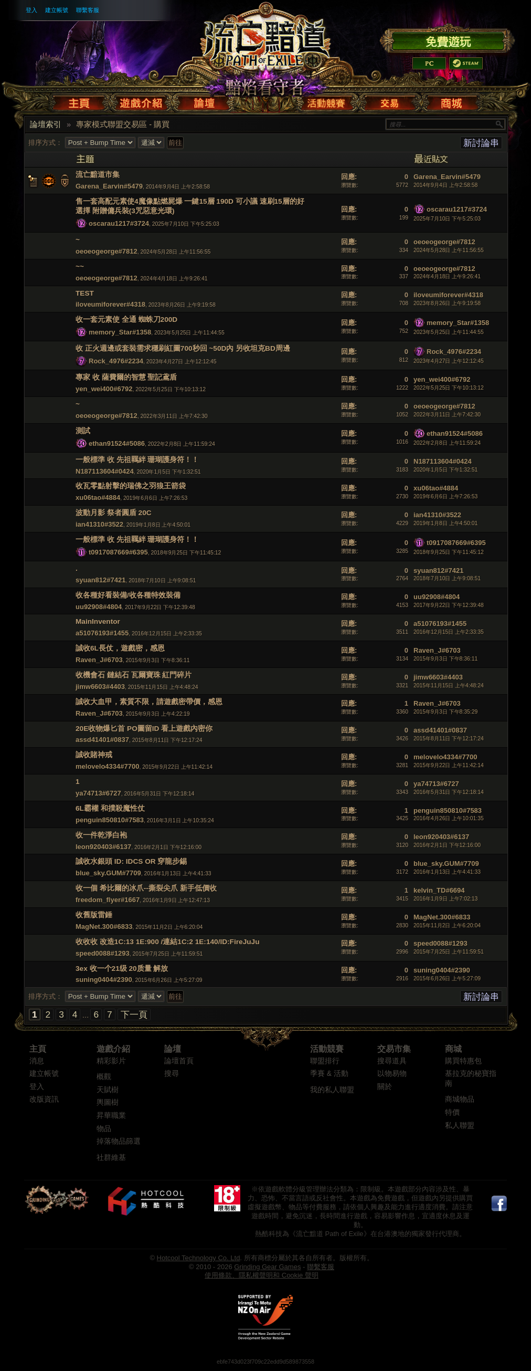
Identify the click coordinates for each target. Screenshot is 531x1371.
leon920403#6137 (103, 847)
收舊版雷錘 (94, 915)
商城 (453, 1048)
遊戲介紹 (113, 1048)
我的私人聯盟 (332, 1090)
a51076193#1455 (102, 633)
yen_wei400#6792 (104, 389)
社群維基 (111, 1157)
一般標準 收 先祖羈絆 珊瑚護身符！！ (137, 460)
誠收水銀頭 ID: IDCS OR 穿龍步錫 (131, 861)
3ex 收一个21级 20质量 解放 (122, 968)
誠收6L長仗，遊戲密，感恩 (120, 648)
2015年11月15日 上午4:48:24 (448, 685)
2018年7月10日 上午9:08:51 (447, 578)
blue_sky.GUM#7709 (108, 873)
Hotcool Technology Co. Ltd (198, 1258)
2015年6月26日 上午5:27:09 (447, 978)
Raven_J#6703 (99, 660)
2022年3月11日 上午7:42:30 (447, 414)
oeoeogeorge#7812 (106, 251)
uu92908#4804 (99, 607)
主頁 (37, 1048)
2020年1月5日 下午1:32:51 (445, 470)
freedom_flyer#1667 (108, 900)
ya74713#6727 (98, 793)
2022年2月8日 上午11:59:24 (447, 443)
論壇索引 (45, 124)
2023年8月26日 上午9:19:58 (447, 303)
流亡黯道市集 (98, 175)
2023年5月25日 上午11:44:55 (448, 332)
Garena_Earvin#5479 (109, 186)
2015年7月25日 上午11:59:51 (448, 952)
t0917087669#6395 (118, 552)
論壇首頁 (179, 1061)
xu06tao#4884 (98, 497)
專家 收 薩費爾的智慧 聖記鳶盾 (126, 377)
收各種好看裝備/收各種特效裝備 (128, 595)
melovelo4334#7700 (107, 766)
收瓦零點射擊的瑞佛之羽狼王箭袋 (131, 486)
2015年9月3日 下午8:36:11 (445, 659)
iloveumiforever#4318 (110, 304)
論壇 (172, 1048)
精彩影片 (111, 1061)
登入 (31, 10)
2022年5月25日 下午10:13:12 (448, 388)
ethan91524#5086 (117, 443)
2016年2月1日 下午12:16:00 (447, 845)
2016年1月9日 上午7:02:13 (445, 899)
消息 (36, 1061)
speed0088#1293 (103, 953)
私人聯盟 (459, 1125)
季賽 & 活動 (329, 1073)
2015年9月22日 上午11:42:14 (448, 765)
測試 (83, 431)
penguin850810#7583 (110, 820)
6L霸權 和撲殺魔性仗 (110, 808)
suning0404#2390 (104, 979)
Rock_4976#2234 (116, 361)
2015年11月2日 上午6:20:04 (447, 925)
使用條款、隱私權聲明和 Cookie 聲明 (261, 1275)
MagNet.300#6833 (104, 926)
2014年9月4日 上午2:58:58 (445, 185)
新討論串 (481, 143)
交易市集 (394, 1048)
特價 (452, 1112)
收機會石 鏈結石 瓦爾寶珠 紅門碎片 (134, 675)
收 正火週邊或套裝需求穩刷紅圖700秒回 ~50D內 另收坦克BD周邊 (183, 348)
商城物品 (459, 1099)
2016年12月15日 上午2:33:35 (448, 632)
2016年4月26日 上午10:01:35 (448, 818)
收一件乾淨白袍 (101, 835)
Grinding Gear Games (267, 1267)
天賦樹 (108, 1090)
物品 (104, 1129)
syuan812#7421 (100, 580)
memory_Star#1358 (120, 332)
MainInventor (98, 621)
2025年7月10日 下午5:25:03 (447, 219)
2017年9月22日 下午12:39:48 (448, 605)
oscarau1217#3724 (119, 223)
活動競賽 (327, 1048)
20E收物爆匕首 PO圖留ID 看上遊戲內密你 (144, 728)
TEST (85, 293)
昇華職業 (111, 1115)
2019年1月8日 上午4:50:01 (445, 523)
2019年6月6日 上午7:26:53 (445, 496)
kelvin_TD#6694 (439, 890)
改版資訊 (44, 1099)
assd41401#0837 (102, 740)
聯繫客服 (87, 10)
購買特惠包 (463, 1061)
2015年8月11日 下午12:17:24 (448, 738)
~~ (80, 266)
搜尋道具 (392, 1061)
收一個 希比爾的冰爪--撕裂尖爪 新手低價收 (146, 888)
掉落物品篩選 (119, 1141)
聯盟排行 (324, 1061)
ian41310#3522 (99, 524)
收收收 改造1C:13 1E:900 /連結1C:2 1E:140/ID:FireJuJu (167, 942)
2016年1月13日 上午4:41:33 (447, 872)
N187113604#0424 (105, 471)
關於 (384, 1087)
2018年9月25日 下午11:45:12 (448, 552)
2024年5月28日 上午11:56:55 (448, 250)
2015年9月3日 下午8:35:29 (445, 712)
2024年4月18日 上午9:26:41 (447, 276)
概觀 (104, 1077)
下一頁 (134, 1014)
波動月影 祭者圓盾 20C (114, 513)
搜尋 (171, 1073)
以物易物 (392, 1073)
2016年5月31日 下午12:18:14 (448, 792)
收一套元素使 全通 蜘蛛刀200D (126, 319)
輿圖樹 (108, 1102)
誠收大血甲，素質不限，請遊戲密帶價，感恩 (149, 702)
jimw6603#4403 (100, 686)
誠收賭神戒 (94, 755)
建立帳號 (56, 10)
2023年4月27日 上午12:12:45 (448, 361)
